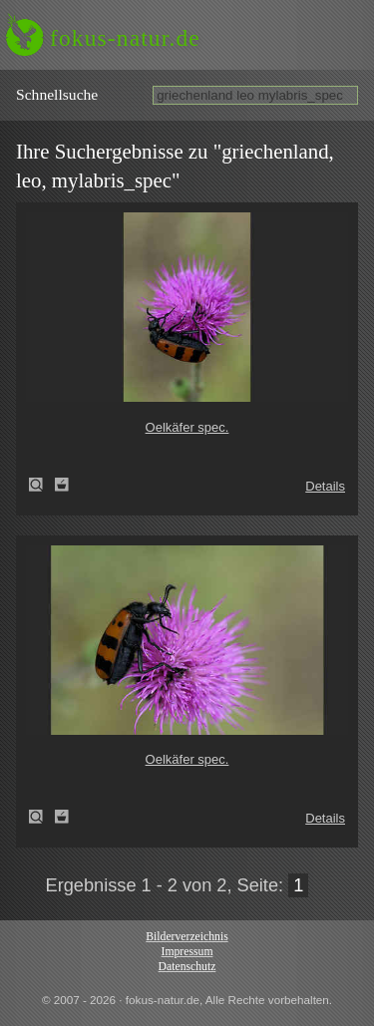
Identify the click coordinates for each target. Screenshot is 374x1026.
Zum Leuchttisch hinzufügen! (62, 485)
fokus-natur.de (125, 38)
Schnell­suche (57, 94)
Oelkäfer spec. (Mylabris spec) (42, 485)
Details (325, 486)
